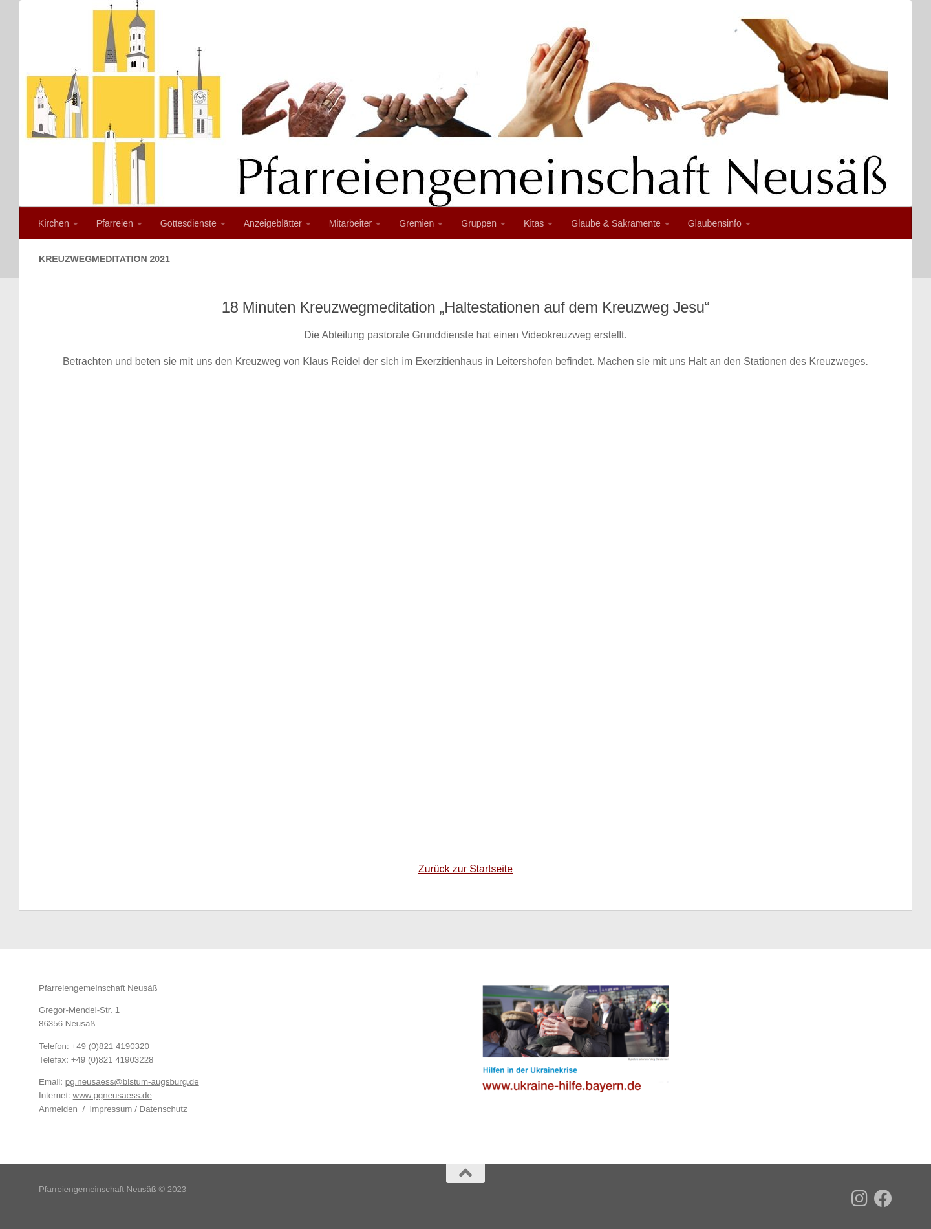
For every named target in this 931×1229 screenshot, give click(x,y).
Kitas (534, 223)
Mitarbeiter (350, 223)
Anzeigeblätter (273, 223)
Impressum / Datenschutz (138, 1109)
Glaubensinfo (715, 223)
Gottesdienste (188, 223)
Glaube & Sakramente (616, 223)
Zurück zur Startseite (465, 868)
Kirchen (53, 223)
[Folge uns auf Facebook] (883, 1199)
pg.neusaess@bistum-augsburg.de (132, 1082)
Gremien (416, 223)
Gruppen (479, 223)
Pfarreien (114, 223)
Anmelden (58, 1109)
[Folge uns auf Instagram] (860, 1199)
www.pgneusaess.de (112, 1095)
